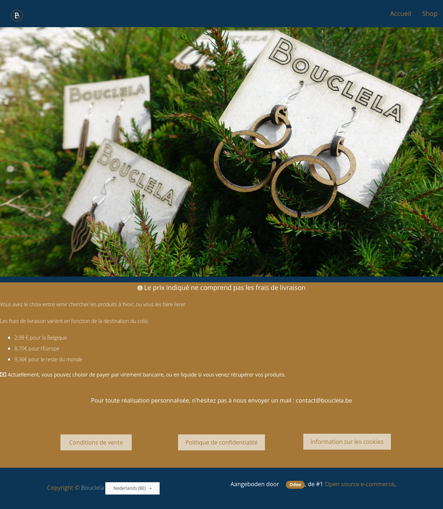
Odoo (295, 484)
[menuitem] (400, 13)
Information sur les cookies (347, 442)
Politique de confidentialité (221, 442)
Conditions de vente (96, 442)
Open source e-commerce (360, 484)
